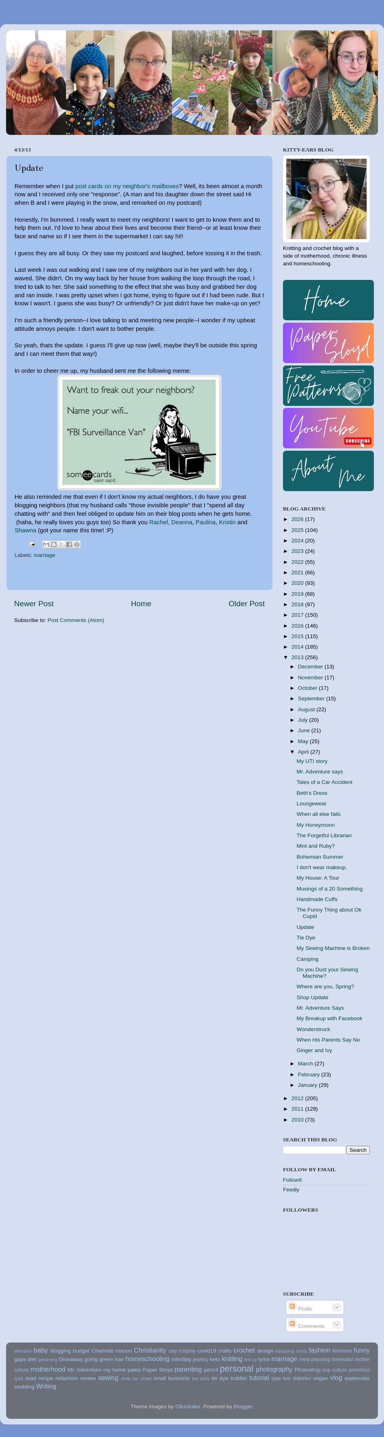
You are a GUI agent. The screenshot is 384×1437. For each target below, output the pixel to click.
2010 (298, 1120)
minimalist (342, 1359)
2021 (298, 572)
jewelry (201, 1359)
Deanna (181, 522)
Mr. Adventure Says (320, 1008)
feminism (342, 1351)
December (311, 667)
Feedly (291, 1190)
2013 (298, 657)
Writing (46, 1386)
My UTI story (312, 761)
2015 (298, 636)
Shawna (25, 530)
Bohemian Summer (320, 857)
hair (119, 1359)
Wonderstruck (313, 1029)
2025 (298, 530)
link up (250, 1359)
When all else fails (319, 814)
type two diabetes (291, 1378)
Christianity (150, 1350)
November (311, 677)
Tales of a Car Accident (324, 782)
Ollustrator (187, 1406)
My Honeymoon (316, 825)
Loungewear (312, 803)
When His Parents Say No (328, 1040)
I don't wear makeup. (322, 867)
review (88, 1378)
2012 (298, 1098)
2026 (298, 519)
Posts (300, 1309)
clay (173, 1351)
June (304, 730)
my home (114, 1370)
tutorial (259, 1377)
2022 (298, 562)
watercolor (357, 1378)
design (265, 1351)
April (304, 752)
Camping (308, 959)
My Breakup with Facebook (330, 1018)
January (308, 1085)
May (304, 741)
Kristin (227, 522)
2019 (298, 594)
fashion (319, 1350)
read (30, 1378)
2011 (298, 1109)
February (309, 1074)
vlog (336, 1377)
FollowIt (292, 1180)
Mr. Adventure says (320, 772)
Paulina (206, 522)
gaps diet (25, 1359)
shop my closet (136, 1378)
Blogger (243, 1406)
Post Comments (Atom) (76, 620)
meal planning (314, 1359)
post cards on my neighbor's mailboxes (127, 186)
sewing (108, 1377)
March (306, 1064)
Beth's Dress (312, 793)
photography (274, 1369)
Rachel (158, 522)
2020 (298, 583)
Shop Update (313, 997)
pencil (211, 1370)
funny (362, 1350)
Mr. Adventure (84, 1370)
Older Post (247, 603)
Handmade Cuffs (317, 899)
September (312, 698)
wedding (24, 1387)
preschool (359, 1370)
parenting (188, 1369)
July (303, 720)
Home (141, 603)
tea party (201, 1378)
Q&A (18, 1378)
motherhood (47, 1369)
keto (215, 1359)
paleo (134, 1370)
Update (305, 927)
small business (171, 1378)
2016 (298, 626)
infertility (181, 1359)
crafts (225, 1351)
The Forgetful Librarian (324, 835)
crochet (244, 1350)
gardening (47, 1359)
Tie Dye (306, 938)
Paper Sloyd (158, 1370)
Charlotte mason (111, 1351)
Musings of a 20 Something (330, 889)
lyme (264, 1359)
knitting (232, 1358)
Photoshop (308, 1370)
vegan (320, 1378)
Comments (306, 1326)
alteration (23, 1351)
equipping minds (291, 1351)
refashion (66, 1378)
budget (81, 1351)
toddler (238, 1378)
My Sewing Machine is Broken (333, 948)
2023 (298, 551)
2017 (298, 615)
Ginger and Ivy (314, 1050)
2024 (298, 541)
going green (98, 1359)
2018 (298, 604)
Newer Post (34, 603)
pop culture (335, 1370)
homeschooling (147, 1358)
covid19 (206, 1351)
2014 (298, 647)
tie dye (219, 1378)
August (307, 709)
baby (41, 1350)
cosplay (187, 1351)
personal (236, 1368)
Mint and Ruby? (316, 846)
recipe (45, 1378)
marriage (44, 555)
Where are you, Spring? (325, 986)
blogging (60, 1351)
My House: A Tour (318, 878)
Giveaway (70, 1359)
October (308, 688)
